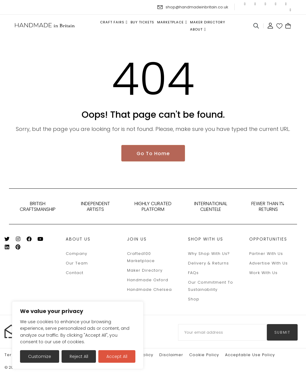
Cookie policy (204, 355)
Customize (39, 356)
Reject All (79, 356)
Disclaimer (171, 355)
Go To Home (153, 154)
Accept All (116, 356)
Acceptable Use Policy (250, 355)
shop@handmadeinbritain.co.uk (197, 7)
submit (282, 332)
